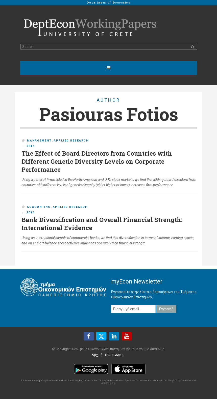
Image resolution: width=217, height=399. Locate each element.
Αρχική (97, 355)
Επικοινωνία (114, 355)
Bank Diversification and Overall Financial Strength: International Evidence (101, 224)
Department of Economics (108, 2)
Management (39, 140)
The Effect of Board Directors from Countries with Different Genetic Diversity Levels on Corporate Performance (96, 161)
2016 (31, 146)
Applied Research (71, 140)
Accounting (39, 207)
